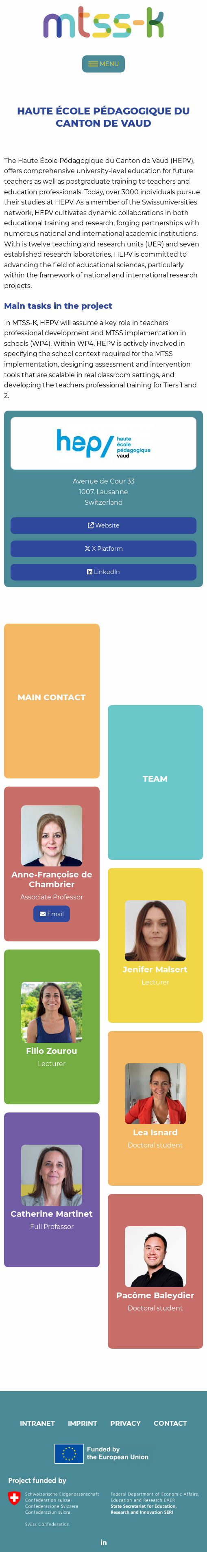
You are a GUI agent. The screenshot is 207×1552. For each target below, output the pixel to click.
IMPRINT (82, 1423)
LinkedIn (103, 572)
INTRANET (37, 1423)
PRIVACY (125, 1423)
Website (104, 525)
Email (52, 914)
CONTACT (170, 1423)
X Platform (104, 548)
